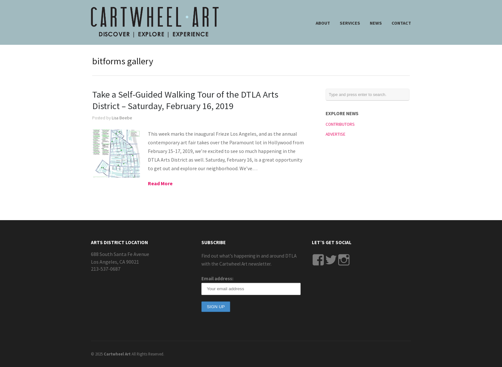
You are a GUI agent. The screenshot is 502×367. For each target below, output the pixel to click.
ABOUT (323, 23)
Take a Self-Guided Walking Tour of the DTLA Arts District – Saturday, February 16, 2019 (185, 100)
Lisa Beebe (122, 118)
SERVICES (350, 23)
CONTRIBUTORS (340, 124)
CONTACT (401, 23)
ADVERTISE (335, 134)
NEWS (376, 23)
